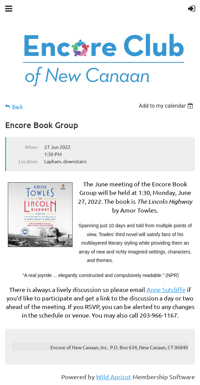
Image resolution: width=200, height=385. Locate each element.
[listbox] (167, 106)
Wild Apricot (113, 376)
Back (17, 106)
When (31, 147)
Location (28, 161)
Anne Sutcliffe (166, 289)
